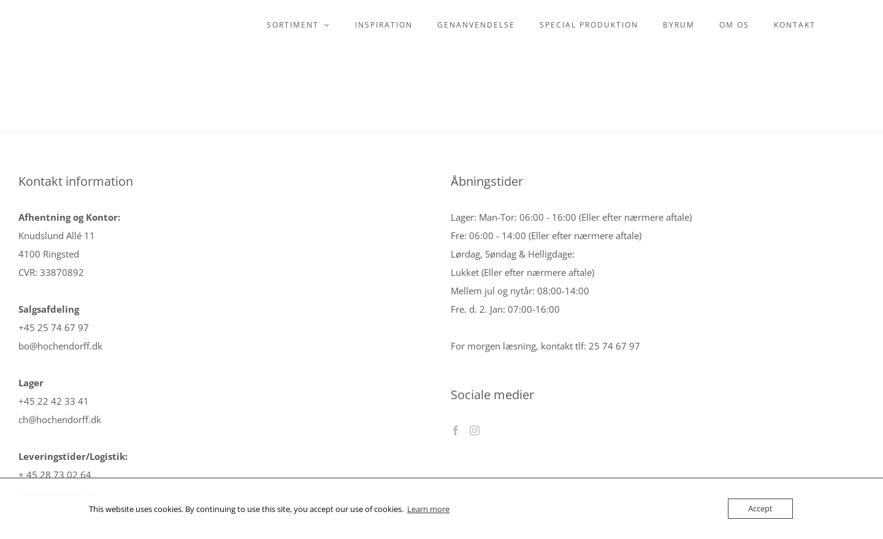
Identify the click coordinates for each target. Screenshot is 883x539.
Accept (760, 508)
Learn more (428, 508)
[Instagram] (475, 430)
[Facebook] (456, 430)
